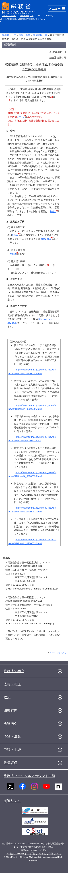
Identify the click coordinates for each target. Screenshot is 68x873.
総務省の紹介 (14, 671)
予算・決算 (12, 736)
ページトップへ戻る (58, 653)
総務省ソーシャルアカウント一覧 (29, 776)
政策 (7, 697)
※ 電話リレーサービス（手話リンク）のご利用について (34, 854)
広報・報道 (24, 35)
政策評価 (10, 763)
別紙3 (13, 253)
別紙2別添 (45, 238)
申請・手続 (12, 750)
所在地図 (47, 847)
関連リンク (12, 801)
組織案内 (10, 710)
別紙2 (16, 234)
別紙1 (53, 211)
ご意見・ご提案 (9, 15)
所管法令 (10, 723)
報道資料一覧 (40, 35)
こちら (20, 116)
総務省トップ (9, 35)
